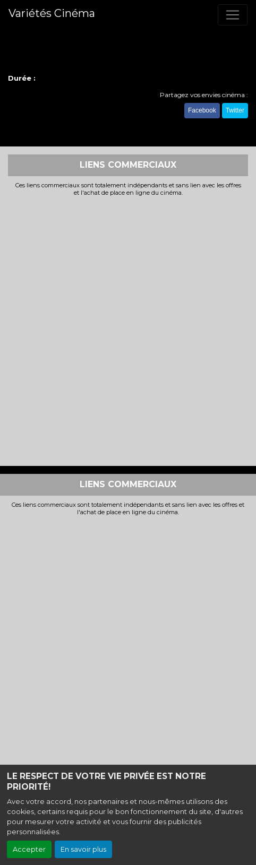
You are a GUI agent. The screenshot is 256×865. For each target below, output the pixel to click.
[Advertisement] (128, 330)
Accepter (29, 849)
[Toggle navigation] (233, 14)
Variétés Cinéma (51, 13)
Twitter (235, 110)
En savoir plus (83, 849)
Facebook (202, 110)
